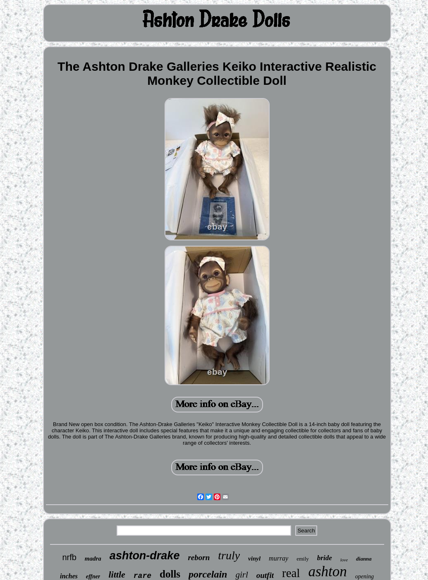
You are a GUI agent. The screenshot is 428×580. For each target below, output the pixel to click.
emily (302, 559)
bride (324, 558)
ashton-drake (145, 555)
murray (278, 558)
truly (229, 555)
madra (93, 558)
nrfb (69, 557)
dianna (364, 559)
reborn (199, 557)
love (344, 559)
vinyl (254, 558)
